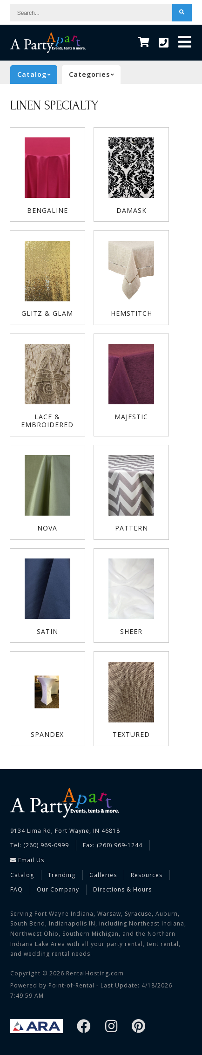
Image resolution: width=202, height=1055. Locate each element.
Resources (146, 875)
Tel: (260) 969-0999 (39, 845)
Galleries (103, 875)
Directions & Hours (122, 889)
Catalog (22, 875)
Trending (61, 875)
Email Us (27, 860)
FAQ (16, 889)
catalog (37, 74)
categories (95, 74)
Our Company (58, 889)
